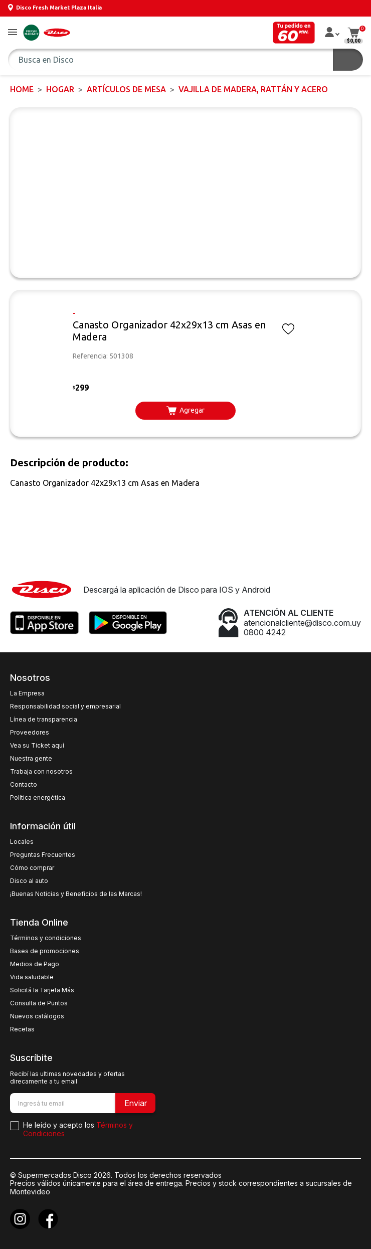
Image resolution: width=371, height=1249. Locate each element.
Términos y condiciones (45, 938)
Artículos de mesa (126, 89)
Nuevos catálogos (37, 1016)
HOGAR (60, 89)
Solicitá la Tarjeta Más (42, 990)
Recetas (22, 1029)
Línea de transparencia (43, 720)
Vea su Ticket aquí (37, 746)
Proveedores (29, 733)
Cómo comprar (32, 868)
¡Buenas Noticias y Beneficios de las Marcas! (76, 894)
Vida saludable (32, 977)
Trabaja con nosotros (41, 772)
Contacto (23, 785)
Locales (22, 842)
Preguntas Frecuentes (42, 855)
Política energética (37, 798)
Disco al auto (29, 881)
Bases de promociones (44, 951)
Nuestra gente (31, 759)
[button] (12, 33)
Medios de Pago (34, 964)
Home (22, 89)
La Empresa (27, 693)
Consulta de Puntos (39, 1003)
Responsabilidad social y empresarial (65, 706)
